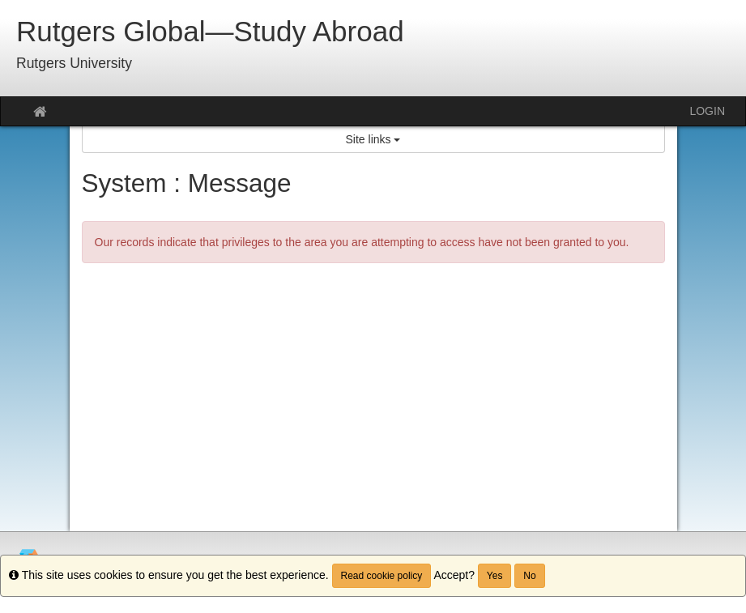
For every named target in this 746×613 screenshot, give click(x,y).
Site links (373, 139)
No (529, 575)
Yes (495, 575)
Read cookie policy (382, 575)
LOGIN (707, 110)
